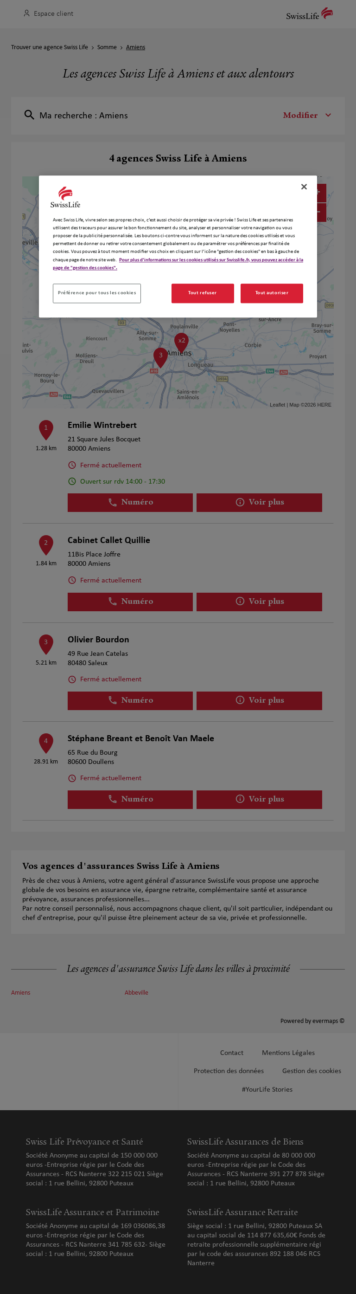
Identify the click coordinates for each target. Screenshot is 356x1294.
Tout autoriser (272, 293)
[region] (178, 246)
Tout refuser (202, 293)
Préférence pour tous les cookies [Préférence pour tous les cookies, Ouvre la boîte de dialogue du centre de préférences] (97, 293)
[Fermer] (304, 186)
